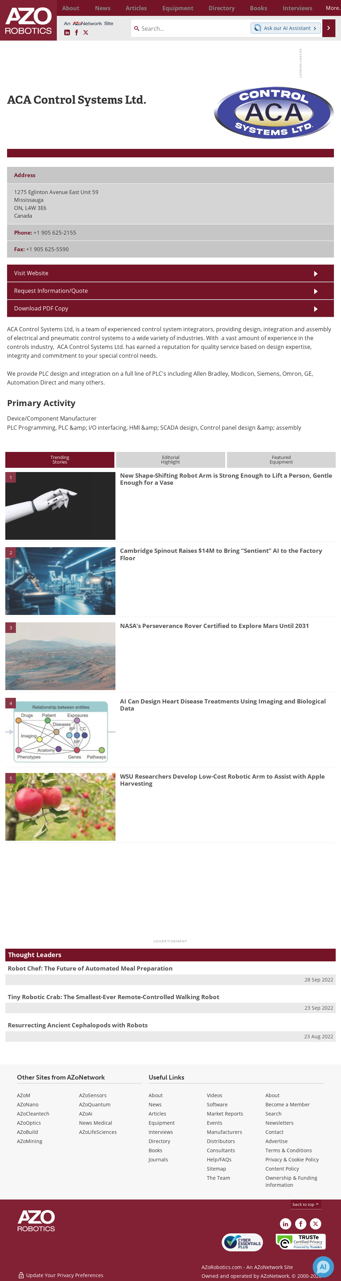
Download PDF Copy (41, 308)
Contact (274, 1132)
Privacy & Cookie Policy (292, 1159)
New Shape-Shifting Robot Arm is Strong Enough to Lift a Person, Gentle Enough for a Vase (226, 479)
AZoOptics (29, 1122)
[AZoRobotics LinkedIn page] (67, 32)
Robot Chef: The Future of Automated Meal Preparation (90, 968)
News (155, 1104)
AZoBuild (27, 1132)
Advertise (276, 1141)
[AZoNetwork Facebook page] (76, 32)
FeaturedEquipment (281, 459)
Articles (157, 1113)
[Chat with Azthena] (323, 1266)
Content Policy (282, 1168)
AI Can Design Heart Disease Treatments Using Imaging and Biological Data (223, 704)
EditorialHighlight (170, 459)
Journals (158, 1159)
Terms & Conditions (288, 1150)
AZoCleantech (33, 1113)
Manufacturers (224, 1132)
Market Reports (225, 1113)
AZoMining (29, 1141)
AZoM (23, 1095)
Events (214, 1122)
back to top (306, 1204)
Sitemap (216, 1168)
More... (324, 7)
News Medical (95, 1122)
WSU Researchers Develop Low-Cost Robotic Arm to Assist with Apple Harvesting (222, 779)
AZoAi (85, 1113)
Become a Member (287, 1104)
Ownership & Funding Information (291, 1181)
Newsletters (279, 1122)
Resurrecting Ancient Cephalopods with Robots (78, 1025)
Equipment (162, 1122)
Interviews (161, 1132)
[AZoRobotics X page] (86, 32)
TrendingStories (59, 459)
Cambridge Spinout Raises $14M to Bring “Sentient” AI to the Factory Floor (221, 554)
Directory (159, 1141)
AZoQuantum (94, 1104)
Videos (214, 1095)
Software (217, 1104)
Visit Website (31, 273)
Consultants (221, 1150)
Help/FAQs (219, 1159)
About (156, 1095)
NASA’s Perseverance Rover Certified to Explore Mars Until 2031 (214, 626)
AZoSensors (93, 1095)
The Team (218, 1177)
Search (273, 1113)
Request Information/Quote (51, 290)
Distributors (221, 1141)
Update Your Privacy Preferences (60, 1272)
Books (155, 1150)
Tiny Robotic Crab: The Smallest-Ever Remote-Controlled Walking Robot (113, 997)
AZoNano (27, 1104)
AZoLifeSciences (98, 1132)
